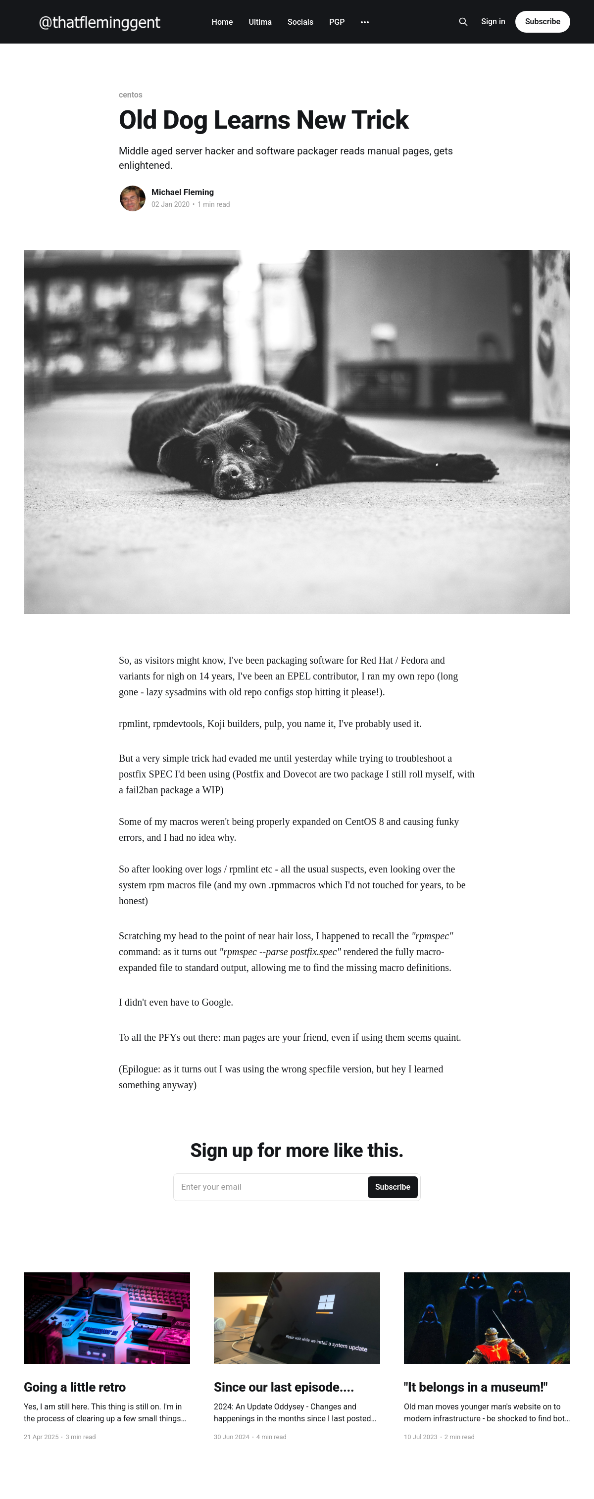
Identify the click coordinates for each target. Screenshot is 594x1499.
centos (131, 94)
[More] (364, 22)
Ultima (260, 22)
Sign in (493, 21)
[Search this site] (463, 22)
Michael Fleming (182, 192)
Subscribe (542, 21)
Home (222, 22)
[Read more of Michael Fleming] (133, 198)
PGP (337, 22)
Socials (300, 22)
